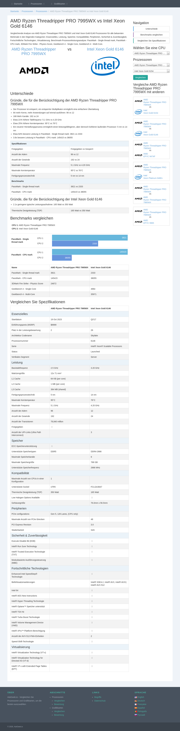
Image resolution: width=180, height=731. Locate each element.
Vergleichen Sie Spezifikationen (151, 41)
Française (141, 704)
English (140, 697)
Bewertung (59, 704)
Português (142, 711)
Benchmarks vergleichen (151, 35)
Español (141, 708)
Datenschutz (100, 701)
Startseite (16, 4)
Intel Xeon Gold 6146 (105, 49)
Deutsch (141, 701)
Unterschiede (152, 29)
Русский (141, 715)
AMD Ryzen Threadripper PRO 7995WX (34, 51)
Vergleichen (140, 77)
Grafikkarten (59, 4)
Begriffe (97, 697)
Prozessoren (36, 4)
